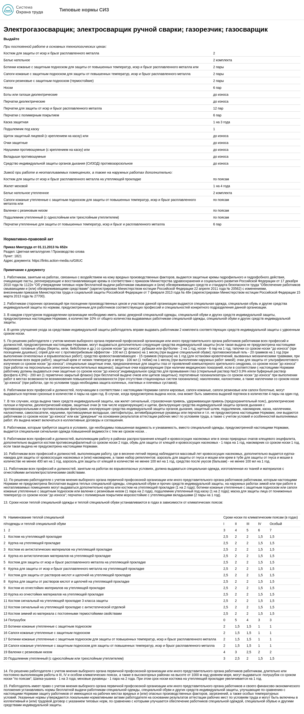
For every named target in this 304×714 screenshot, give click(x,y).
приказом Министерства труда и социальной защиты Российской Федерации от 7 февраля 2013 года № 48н (107, 292)
